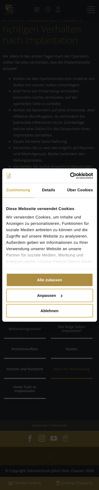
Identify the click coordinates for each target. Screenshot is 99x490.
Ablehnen (49, 310)
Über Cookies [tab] (80, 190)
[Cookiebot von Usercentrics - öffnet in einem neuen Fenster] (70, 175)
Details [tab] (48, 190)
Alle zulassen (49, 280)
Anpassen (49, 295)
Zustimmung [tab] (18, 190)
